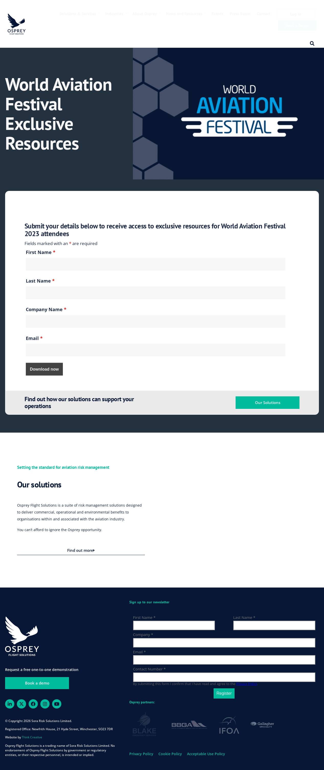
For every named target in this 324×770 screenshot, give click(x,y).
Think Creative (32, 737)
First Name (40, 372)
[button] (312, 44)
